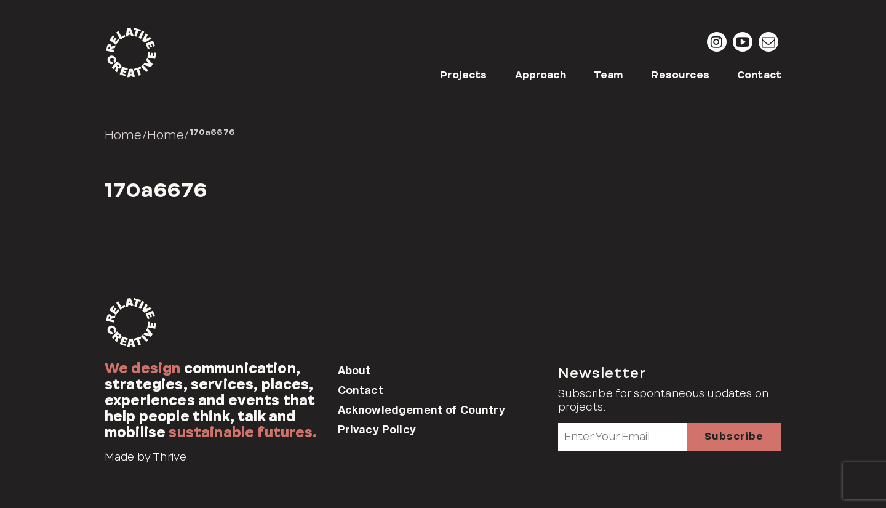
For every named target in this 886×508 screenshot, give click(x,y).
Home (123, 134)
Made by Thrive (145, 457)
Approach (540, 74)
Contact (759, 74)
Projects (463, 74)
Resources (680, 74)
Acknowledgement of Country (421, 409)
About (354, 370)
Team (609, 74)
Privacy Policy (377, 429)
